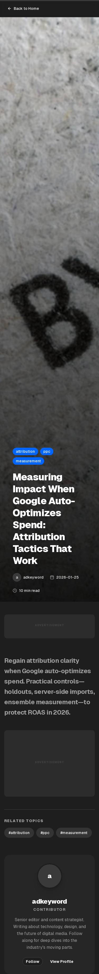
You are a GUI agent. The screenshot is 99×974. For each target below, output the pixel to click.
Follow (32, 961)
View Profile (61, 961)
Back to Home (23, 8)
